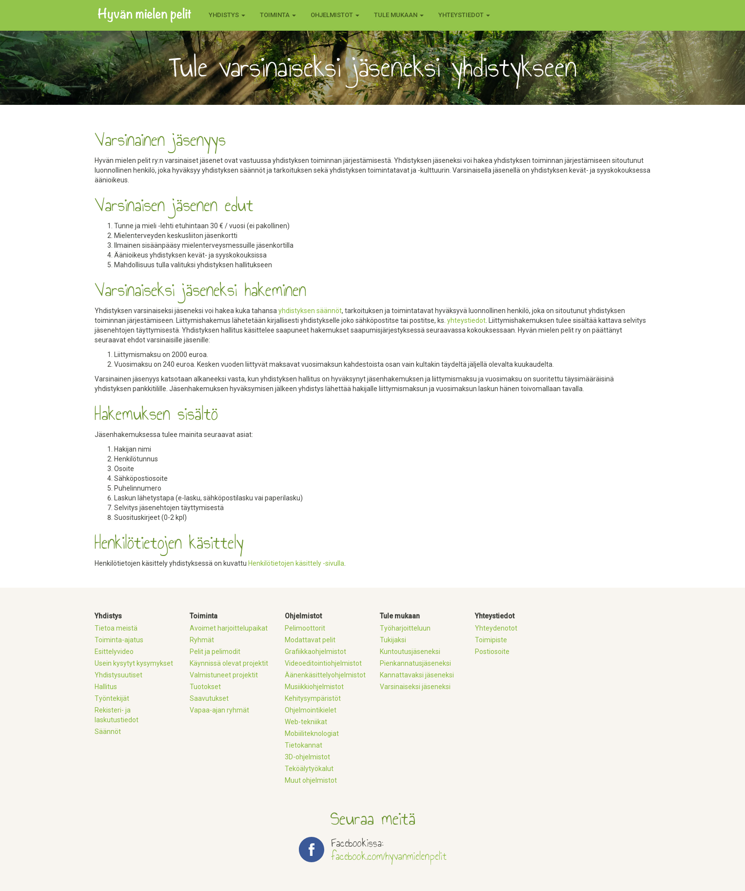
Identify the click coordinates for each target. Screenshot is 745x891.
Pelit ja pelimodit (215, 651)
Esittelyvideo (114, 651)
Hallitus (106, 687)
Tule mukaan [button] (399, 15)
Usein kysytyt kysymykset (134, 663)
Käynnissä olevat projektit (229, 663)
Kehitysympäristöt (313, 698)
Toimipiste (491, 640)
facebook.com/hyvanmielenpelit (389, 856)
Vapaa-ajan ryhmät (219, 710)
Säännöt (108, 731)
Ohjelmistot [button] (335, 15)
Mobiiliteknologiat (312, 733)
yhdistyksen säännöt (310, 311)
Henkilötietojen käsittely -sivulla (296, 563)
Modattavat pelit (310, 640)
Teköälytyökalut (309, 768)
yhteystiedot (466, 320)
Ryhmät (202, 640)
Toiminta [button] (278, 15)
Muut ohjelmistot (311, 780)
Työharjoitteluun (405, 628)
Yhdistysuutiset (118, 675)
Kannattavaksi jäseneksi (417, 675)
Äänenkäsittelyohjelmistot (325, 675)
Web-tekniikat (306, 722)
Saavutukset (209, 698)
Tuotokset (205, 687)
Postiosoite (492, 651)
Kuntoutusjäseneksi (410, 651)
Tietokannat (303, 745)
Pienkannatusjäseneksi (415, 663)
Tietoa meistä (116, 628)
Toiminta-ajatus (119, 640)
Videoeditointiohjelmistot (323, 663)
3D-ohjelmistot (307, 757)
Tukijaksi (393, 640)
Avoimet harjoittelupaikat (229, 628)
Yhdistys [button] (227, 15)
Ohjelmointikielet (310, 710)
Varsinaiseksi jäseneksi (415, 687)
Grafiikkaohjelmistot (315, 651)
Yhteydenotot (496, 628)
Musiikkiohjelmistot (314, 687)
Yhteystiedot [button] (464, 15)
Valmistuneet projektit (224, 675)
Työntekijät (112, 698)
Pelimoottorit (305, 628)
